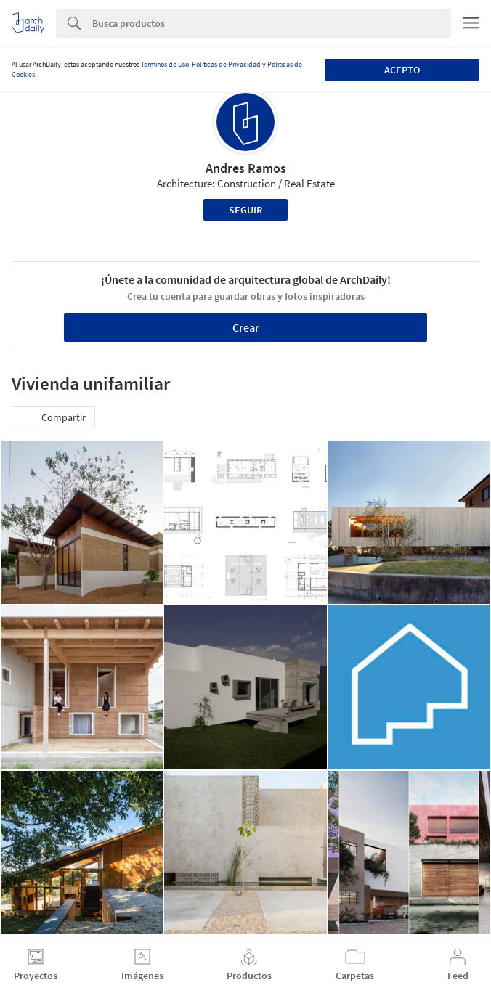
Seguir (245, 209)
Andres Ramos (246, 168)
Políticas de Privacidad (226, 64)
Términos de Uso (165, 64)
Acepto (402, 69)
